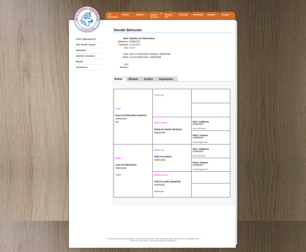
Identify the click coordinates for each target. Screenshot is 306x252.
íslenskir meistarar (85, 56)
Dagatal (211, 14)
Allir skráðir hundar (86, 44)
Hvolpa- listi (169, 15)
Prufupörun (82, 67)
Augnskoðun (166, 79)
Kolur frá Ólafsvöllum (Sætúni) (144, 54)
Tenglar (225, 14)
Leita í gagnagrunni (86, 39)
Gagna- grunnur (154, 15)
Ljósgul (118, 175)
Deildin (125, 14)
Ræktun (140, 14)
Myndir (79, 61)
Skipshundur (159, 191)
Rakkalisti (81, 50)
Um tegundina (113, 15)
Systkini (148, 79)
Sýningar (183, 14)
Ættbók (118, 79)
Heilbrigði (198, 14)
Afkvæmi (133, 79)
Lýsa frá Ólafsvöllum (139, 57)
